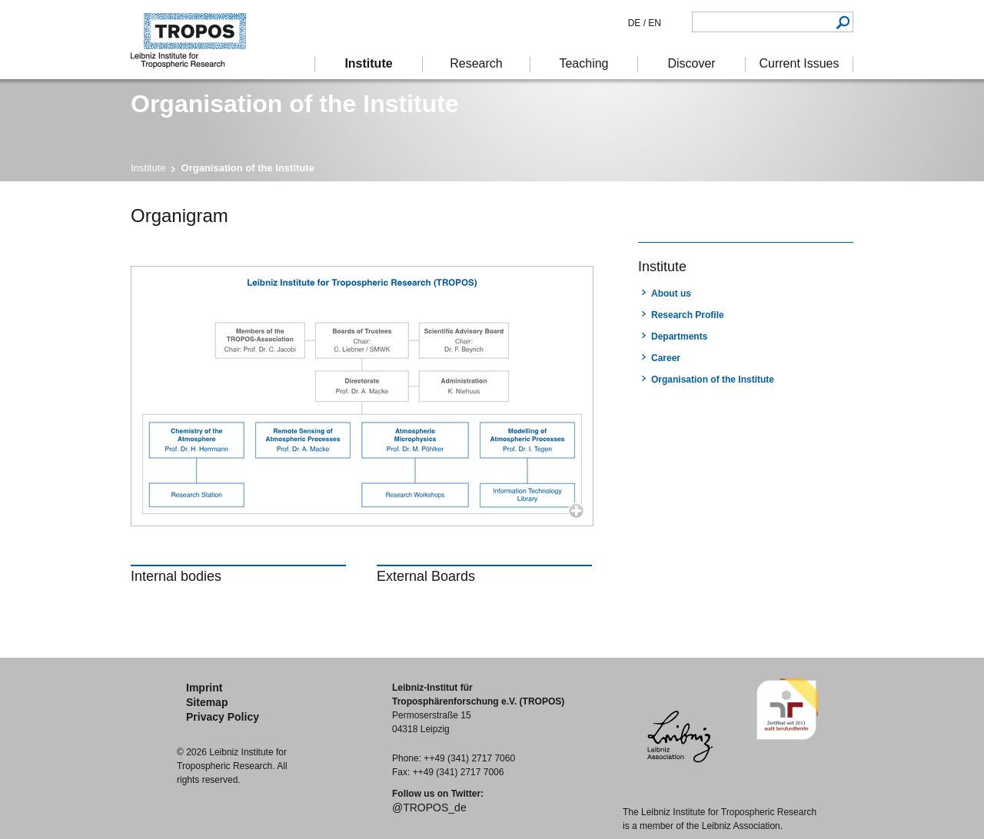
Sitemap (207, 702)
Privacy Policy (222, 717)
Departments (679, 336)
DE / (637, 23)
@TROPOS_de (429, 807)
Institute (148, 168)
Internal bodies (176, 576)
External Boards (426, 576)
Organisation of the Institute (712, 379)
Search (843, 22)
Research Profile (687, 315)
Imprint (204, 687)
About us (671, 293)
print (647, 214)
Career (665, 358)
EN (653, 23)
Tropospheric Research (196, 39)
